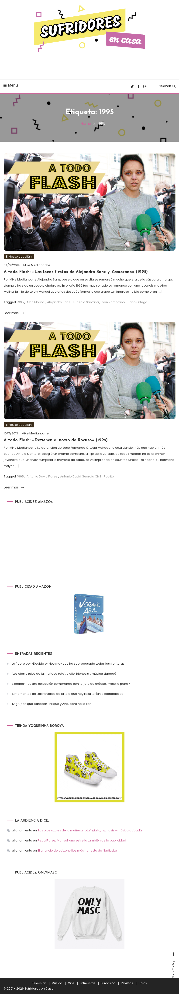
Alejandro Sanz (58, 302)
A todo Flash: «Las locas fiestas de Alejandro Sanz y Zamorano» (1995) (76, 271)
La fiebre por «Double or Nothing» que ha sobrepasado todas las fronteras (68, 663)
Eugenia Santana (86, 302)
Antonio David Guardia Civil (80, 476)
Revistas (127, 983)
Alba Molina (35, 302)
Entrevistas (87, 983)
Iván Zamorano (113, 302)
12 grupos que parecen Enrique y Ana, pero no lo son (52, 703)
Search (167, 86)
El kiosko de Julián (19, 256)
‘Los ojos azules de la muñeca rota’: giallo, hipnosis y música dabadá (64, 673)
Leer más (14, 312)
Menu (10, 85)
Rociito (109, 476)
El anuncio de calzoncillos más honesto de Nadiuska (77, 850)
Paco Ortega (137, 302)
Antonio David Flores (42, 476)
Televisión (39, 983)
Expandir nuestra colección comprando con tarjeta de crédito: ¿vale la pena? (71, 683)
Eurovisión (108, 983)
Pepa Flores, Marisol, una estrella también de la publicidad (82, 840)
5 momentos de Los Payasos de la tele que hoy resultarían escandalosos (67, 693)
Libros (143, 983)
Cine (71, 983)
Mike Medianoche (36, 265)
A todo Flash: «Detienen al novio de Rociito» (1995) (56, 440)
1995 (20, 302)
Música (57, 983)
